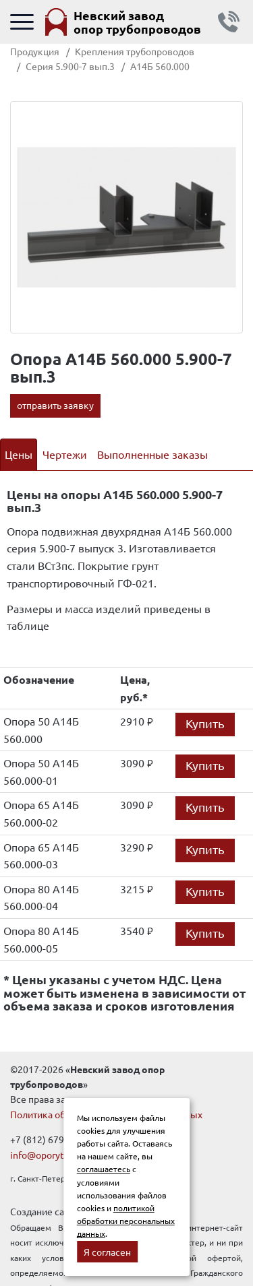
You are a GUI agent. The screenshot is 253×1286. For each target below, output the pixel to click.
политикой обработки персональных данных (126, 1220)
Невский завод (137, 22)
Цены (18, 454)
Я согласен (107, 1252)
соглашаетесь (103, 1168)
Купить (205, 723)
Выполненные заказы (152, 454)
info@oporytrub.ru (49, 1155)
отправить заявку (55, 405)
